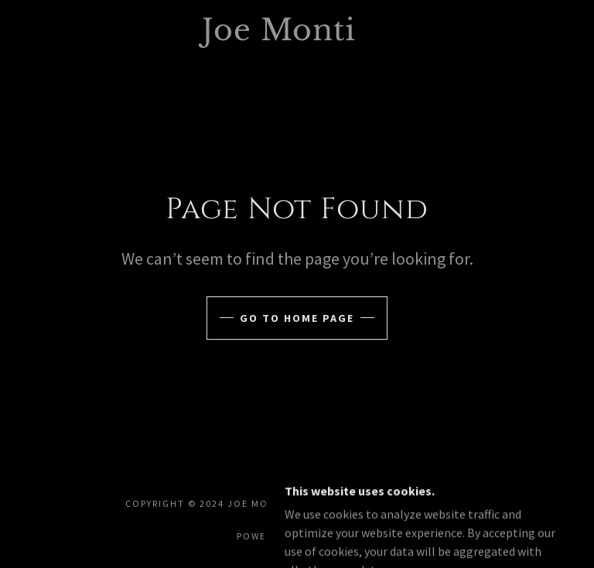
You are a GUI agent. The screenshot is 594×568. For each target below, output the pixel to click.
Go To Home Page (297, 318)
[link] (278, 35)
